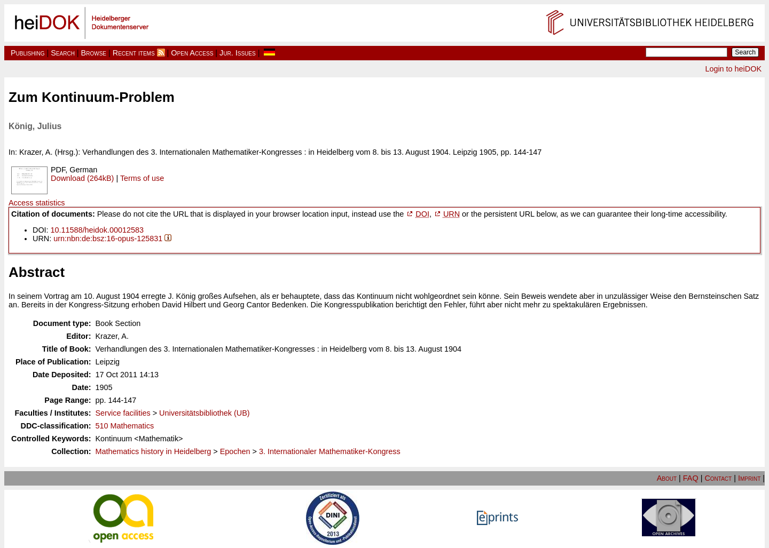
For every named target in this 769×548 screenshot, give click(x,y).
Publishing (28, 53)
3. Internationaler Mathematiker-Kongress (330, 451)
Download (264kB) (82, 178)
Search (63, 53)
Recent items (134, 53)
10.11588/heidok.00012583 (97, 230)
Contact (718, 478)
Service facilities (123, 413)
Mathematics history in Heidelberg (153, 451)
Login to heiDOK (733, 69)
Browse (93, 53)
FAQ (691, 478)
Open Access (192, 53)
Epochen (235, 451)
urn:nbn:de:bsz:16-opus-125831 (107, 238)
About (667, 478)
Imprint (749, 478)
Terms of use (142, 178)
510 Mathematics (125, 426)
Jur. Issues (237, 53)
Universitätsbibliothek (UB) (204, 413)
